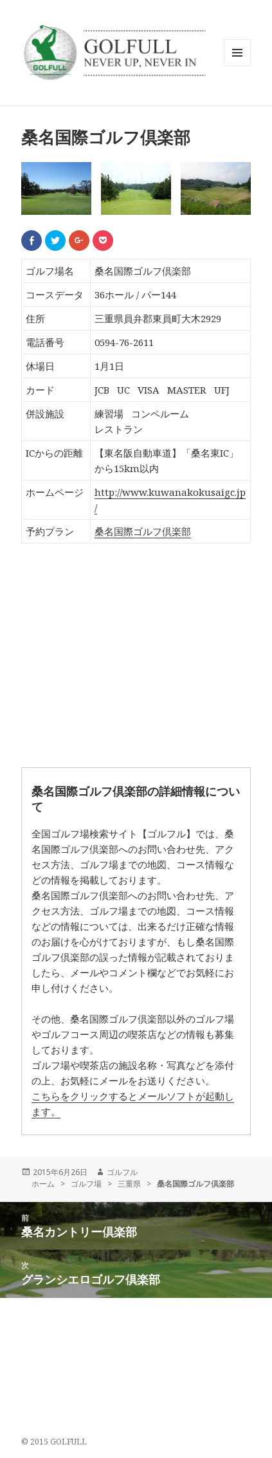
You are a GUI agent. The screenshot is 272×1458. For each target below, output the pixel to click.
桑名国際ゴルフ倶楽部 (143, 531)
